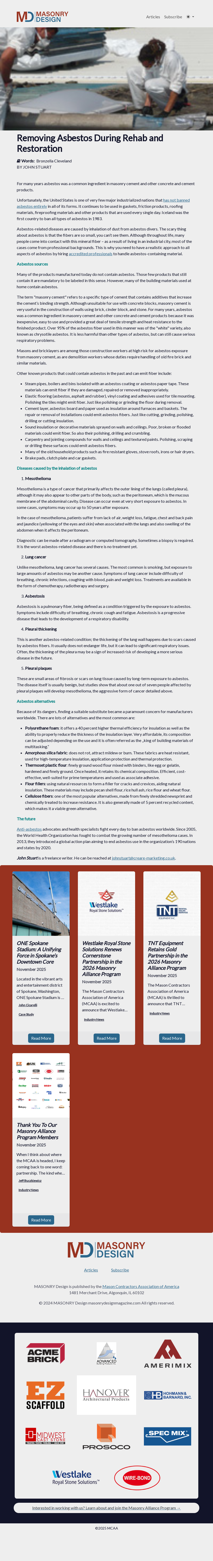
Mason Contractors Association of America (140, 1286)
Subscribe (173, 16)
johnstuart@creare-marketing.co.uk (143, 857)
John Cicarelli (28, 1005)
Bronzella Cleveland (54, 160)
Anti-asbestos (29, 829)
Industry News (94, 1019)
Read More (41, 1038)
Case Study (26, 1014)
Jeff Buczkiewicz (30, 1181)
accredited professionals (90, 253)
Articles (153, 16)
